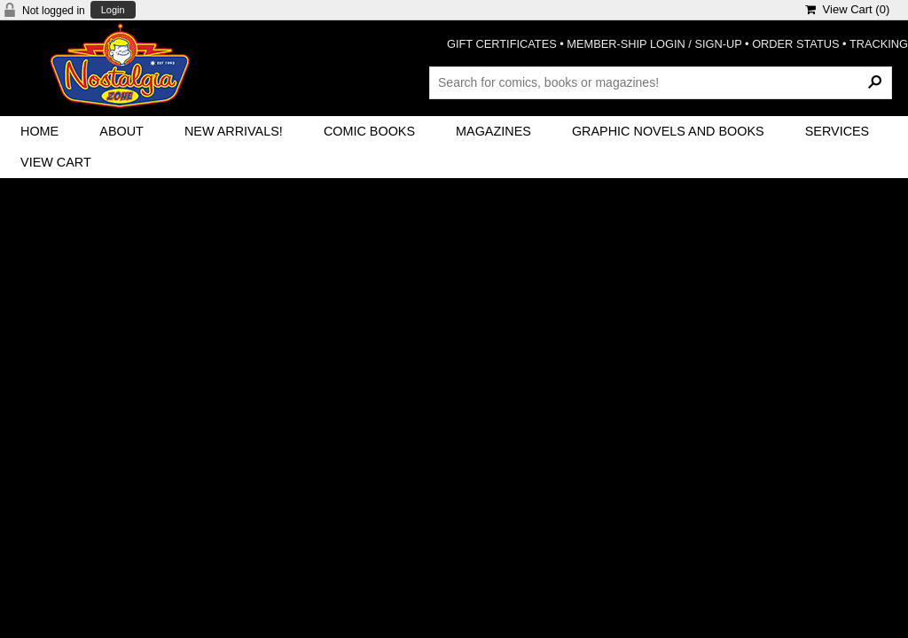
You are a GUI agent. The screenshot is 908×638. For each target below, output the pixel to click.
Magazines (493, 131)
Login (113, 10)
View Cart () (847, 9)
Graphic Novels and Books (668, 131)
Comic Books (369, 131)
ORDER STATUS (795, 44)
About (121, 131)
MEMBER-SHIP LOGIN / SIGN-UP (654, 44)
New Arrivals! (233, 131)
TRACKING (878, 44)
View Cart (55, 162)
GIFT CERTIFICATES (502, 44)
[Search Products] (660, 82)
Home (39, 131)
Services (837, 131)
